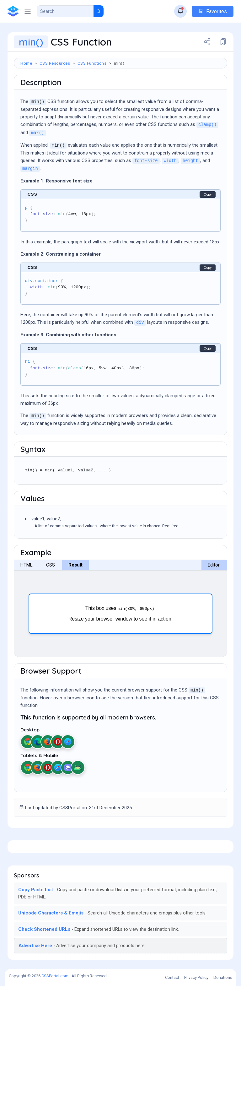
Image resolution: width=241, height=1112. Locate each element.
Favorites (212, 11)
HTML (26, 602)
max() (37, 170)
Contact (172, 1103)
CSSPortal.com (54, 1101)
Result (75, 602)
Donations (222, 1103)
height (190, 198)
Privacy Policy (196, 1103)
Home (26, 63)
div (140, 360)
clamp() (207, 162)
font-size (146, 198)
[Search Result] (65, 11)
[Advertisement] (120, 90)
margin (30, 206)
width (170, 198)
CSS (50, 602)
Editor (214, 602)
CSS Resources (55, 63)
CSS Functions (92, 63)
